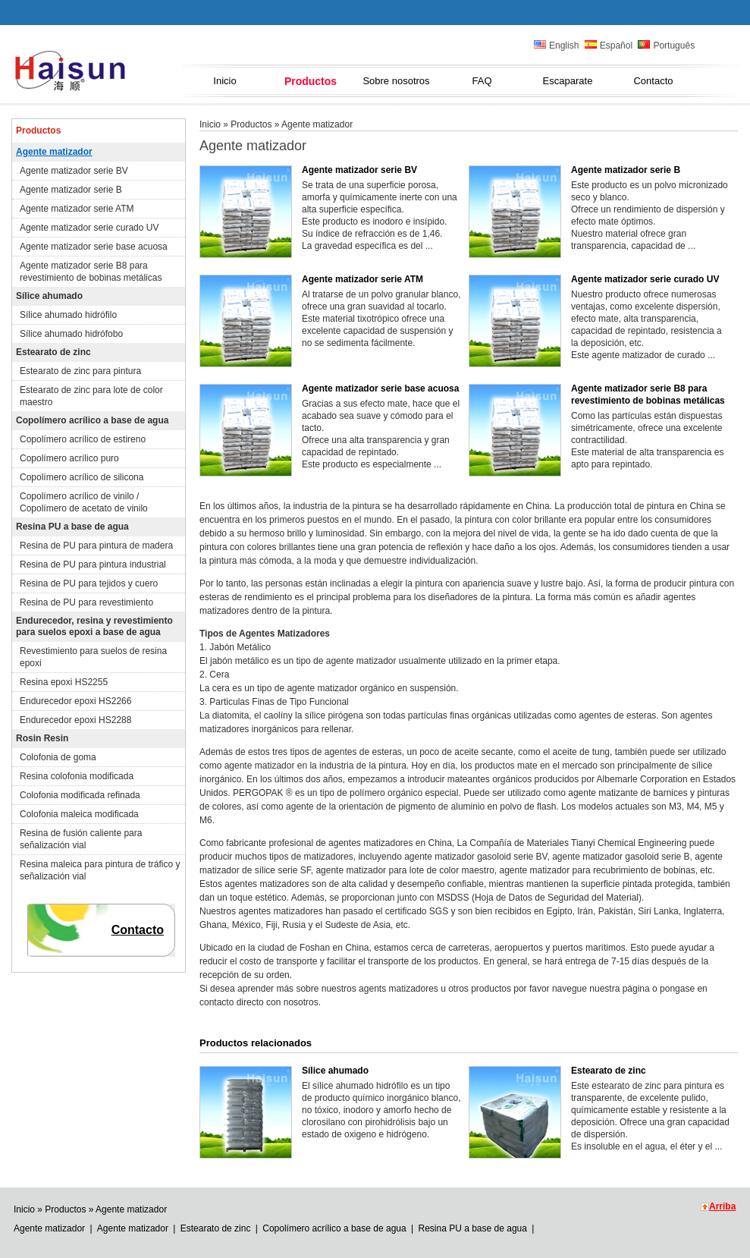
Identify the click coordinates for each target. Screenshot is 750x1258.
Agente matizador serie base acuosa (94, 246)
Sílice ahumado (49, 296)
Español (608, 45)
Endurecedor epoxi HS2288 (75, 720)
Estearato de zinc (53, 352)
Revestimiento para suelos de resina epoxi (93, 657)
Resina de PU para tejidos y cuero (89, 583)
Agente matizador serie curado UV (89, 227)
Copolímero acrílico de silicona (81, 477)
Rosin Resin (42, 738)
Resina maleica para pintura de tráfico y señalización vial (100, 870)
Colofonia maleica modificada (79, 814)
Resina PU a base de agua (72, 526)
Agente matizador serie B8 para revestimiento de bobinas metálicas (91, 271)
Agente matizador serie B (71, 189)
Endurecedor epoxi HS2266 (75, 701)
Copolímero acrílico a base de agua (92, 420)
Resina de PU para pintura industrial (93, 564)
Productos (310, 81)
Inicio (224, 80)
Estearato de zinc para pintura (80, 371)
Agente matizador (54, 151)
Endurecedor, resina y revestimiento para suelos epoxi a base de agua (94, 626)
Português (666, 45)
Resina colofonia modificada (76, 776)
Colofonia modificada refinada (80, 795)
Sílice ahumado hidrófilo (68, 315)
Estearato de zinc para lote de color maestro (91, 396)
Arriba (722, 1206)
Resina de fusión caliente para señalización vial (81, 839)
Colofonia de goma (58, 757)
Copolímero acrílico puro (69, 458)
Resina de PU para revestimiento (86, 602)
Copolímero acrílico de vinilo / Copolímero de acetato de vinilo (84, 502)
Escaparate (568, 80)
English (556, 45)
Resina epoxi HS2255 (64, 682)
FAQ (481, 80)
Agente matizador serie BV (74, 170)
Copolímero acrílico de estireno (83, 439)
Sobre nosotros (395, 80)
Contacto (653, 80)
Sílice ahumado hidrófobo (71, 334)
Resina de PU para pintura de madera (96, 545)
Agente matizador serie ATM (77, 208)
